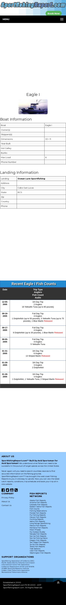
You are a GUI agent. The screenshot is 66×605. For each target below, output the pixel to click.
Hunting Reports (36, 519)
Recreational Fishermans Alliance (14, 572)
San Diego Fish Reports (39, 542)
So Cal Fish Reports (37, 544)
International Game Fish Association (16, 565)
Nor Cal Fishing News (38, 538)
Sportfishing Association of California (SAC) (18, 561)
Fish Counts (34, 509)
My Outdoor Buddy (37, 532)
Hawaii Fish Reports (38, 517)
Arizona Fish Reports (38, 502)
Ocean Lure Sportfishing (31, 178)
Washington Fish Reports (40, 553)
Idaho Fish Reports (37, 521)
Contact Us (6, 505)
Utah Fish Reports (37, 551)
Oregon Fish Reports (38, 540)
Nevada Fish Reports (38, 534)
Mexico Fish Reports (38, 525)
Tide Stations (35, 549)
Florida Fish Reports (38, 513)
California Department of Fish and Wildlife (18, 567)
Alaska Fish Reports (38, 500)
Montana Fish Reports (39, 528)
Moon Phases (35, 530)
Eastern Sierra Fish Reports (41, 507)
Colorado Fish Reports (38, 505)
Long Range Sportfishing (40, 523)
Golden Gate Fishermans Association (16, 570)
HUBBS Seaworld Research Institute (15, 568)
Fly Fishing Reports (38, 515)
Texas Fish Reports (37, 546)
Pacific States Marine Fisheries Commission (18, 563)
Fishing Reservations (38, 511)
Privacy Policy (8, 497)
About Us (6, 501)
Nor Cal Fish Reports (38, 536)
